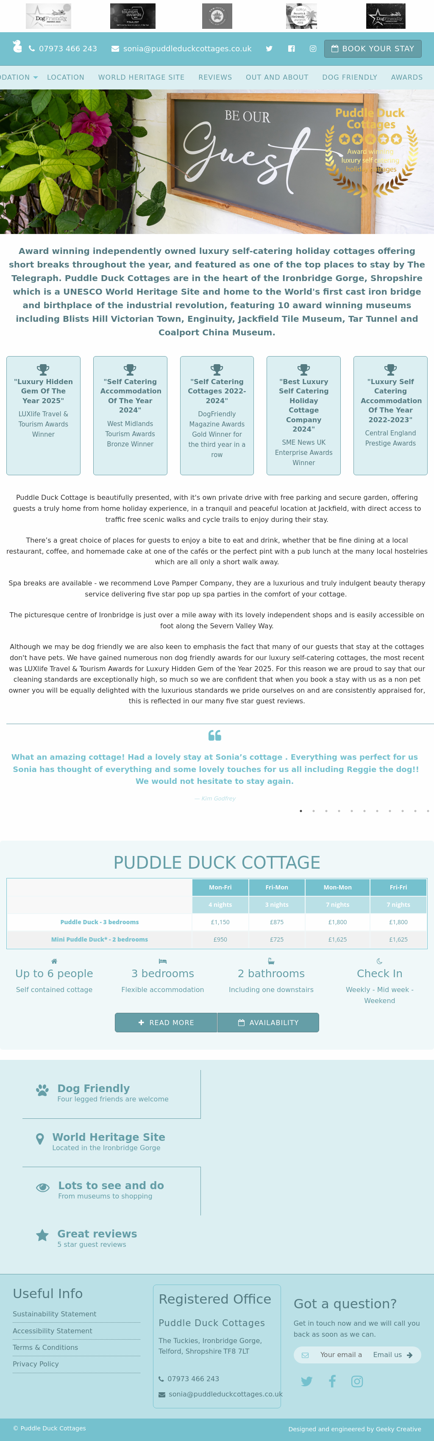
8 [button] (390, 811)
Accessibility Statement (52, 1331)
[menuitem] (66, 77)
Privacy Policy (36, 1364)
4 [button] (339, 811)
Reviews (215, 77)
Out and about (277, 77)
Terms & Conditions (45, 1347)
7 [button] (377, 811)
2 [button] (313, 811)
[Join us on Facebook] (333, 1381)
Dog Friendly (349, 77)
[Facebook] (292, 48)
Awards (407, 77)
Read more (166, 1023)
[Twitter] (270, 48)
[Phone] (63, 49)
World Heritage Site (141, 77)
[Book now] (373, 48)
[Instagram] (314, 48)
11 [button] (428, 811)
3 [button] (326, 811)
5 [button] (352, 811)
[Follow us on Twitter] (308, 1381)
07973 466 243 (189, 1379)
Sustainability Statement (55, 1314)
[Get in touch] (393, 1354)
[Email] (181, 49)
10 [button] (415, 811)
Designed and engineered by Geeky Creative (354, 1429)
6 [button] (364, 811)
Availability (268, 1023)
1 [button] (301, 811)
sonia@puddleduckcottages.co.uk (217, 1394)
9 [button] (402, 811)
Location (66, 77)
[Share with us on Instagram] (358, 1381)
